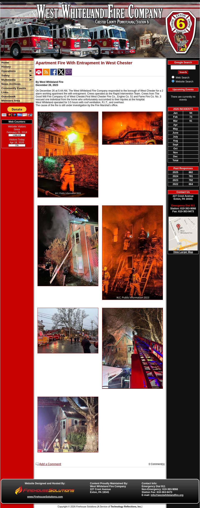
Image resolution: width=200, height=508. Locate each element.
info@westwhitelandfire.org (167, 495)
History (6, 66)
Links (5, 92)
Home (5, 62)
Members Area (10, 100)
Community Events (13, 88)
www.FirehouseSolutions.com (45, 496)
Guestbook (8, 96)
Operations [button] (8, 71)
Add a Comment (50, 464)
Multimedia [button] (8, 79)
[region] (17, 82)
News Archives (11, 84)
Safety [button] (5, 75)
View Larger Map (183, 252)
